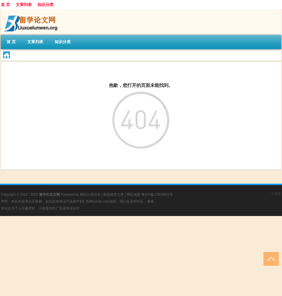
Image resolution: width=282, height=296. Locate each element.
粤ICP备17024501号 (156, 195)
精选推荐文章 (113, 195)
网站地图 (133, 195)
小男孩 (276, 194)
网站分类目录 (90, 195)
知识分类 (45, 4)
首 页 (5, 4)
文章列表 (24, 4)
